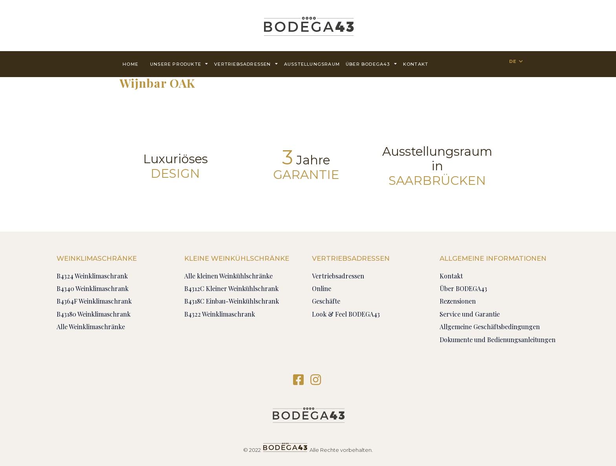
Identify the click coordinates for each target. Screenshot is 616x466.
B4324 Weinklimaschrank (92, 276)
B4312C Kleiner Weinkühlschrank (231, 288)
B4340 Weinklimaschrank (92, 288)
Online (321, 288)
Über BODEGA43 (371, 63)
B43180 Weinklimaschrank (93, 314)
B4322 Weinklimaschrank (219, 314)
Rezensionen (458, 301)
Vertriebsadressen (246, 63)
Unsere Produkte (179, 63)
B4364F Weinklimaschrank (94, 301)
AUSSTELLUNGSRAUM (312, 64)
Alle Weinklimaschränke (91, 326)
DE (513, 61)
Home (130, 64)
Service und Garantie (470, 314)
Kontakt (415, 64)
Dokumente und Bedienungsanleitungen (498, 339)
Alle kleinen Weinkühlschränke (228, 276)
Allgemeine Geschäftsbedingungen (490, 326)
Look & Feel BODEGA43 (346, 314)
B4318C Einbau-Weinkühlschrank (231, 301)
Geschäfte (326, 301)
